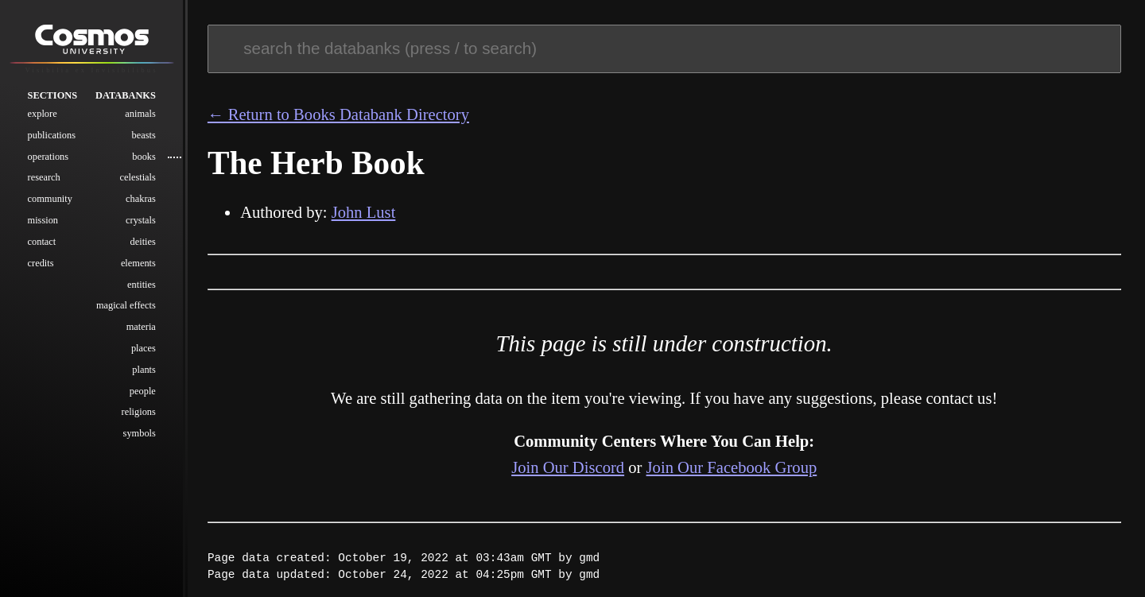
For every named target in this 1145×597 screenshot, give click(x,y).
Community (50, 198)
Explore (42, 113)
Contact (42, 241)
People (143, 391)
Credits (41, 263)
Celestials (138, 177)
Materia (141, 326)
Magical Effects (126, 305)
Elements (138, 263)
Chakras (141, 198)
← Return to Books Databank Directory (338, 114)
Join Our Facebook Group (731, 467)
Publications (52, 135)
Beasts (144, 135)
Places (143, 348)
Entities (141, 284)
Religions (139, 411)
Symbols (139, 433)
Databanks (125, 95)
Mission (43, 220)
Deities (143, 241)
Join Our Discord (567, 467)
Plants (144, 369)
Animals (140, 113)
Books (144, 156)
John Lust (364, 212)
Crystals (141, 220)
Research (44, 177)
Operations (48, 156)
